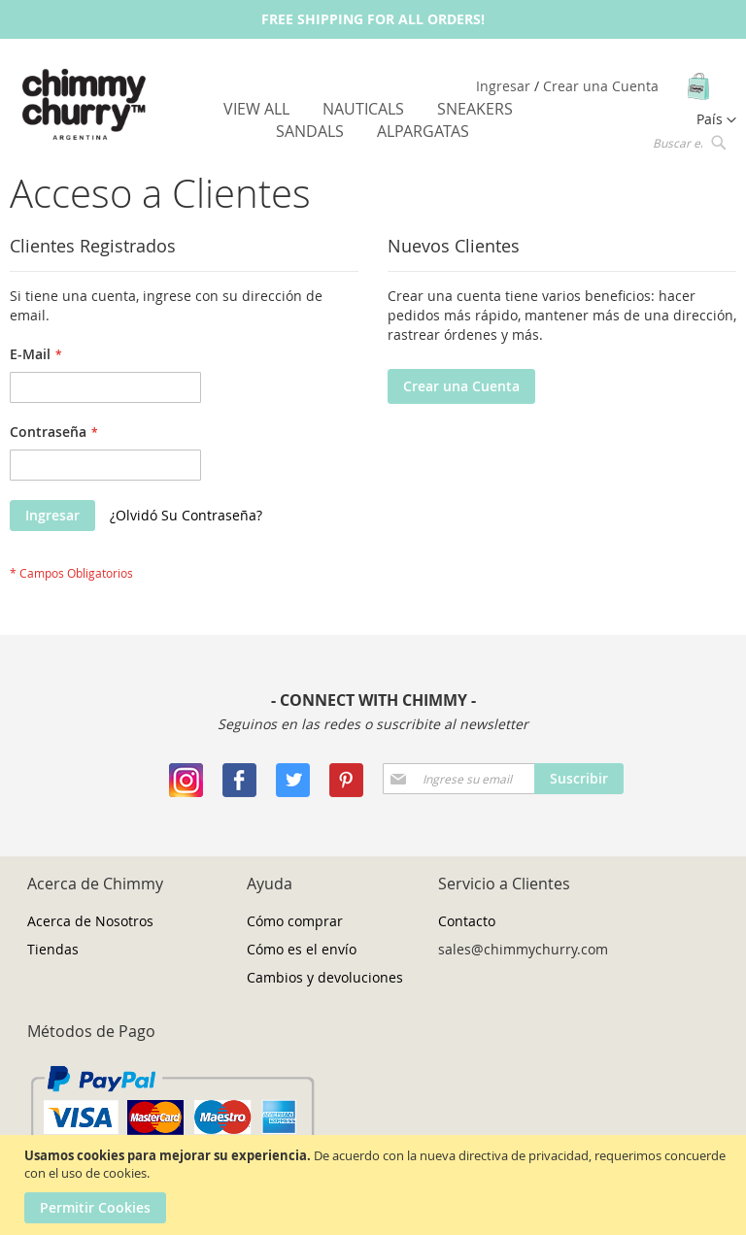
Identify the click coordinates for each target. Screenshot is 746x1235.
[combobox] (687, 141)
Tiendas (53, 949)
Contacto (466, 921)
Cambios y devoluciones (325, 977)
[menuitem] (256, 108)
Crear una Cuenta (601, 86)
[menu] (373, 120)
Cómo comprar (295, 921)
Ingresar (505, 86)
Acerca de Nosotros (90, 921)
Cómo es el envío (301, 949)
